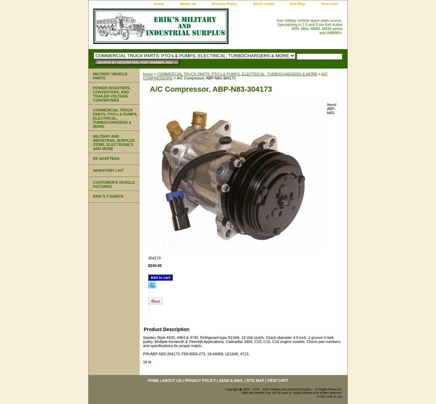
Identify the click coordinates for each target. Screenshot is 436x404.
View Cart (329, 4)
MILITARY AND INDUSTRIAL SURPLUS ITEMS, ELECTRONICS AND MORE (114, 142)
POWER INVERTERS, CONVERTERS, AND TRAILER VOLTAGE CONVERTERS (112, 94)
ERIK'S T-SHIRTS (108, 196)
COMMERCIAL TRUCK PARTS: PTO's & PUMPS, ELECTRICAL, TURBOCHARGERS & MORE (237, 74)
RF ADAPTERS (106, 158)
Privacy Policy (224, 4)
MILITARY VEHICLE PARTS (110, 76)
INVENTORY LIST (108, 170)
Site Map (297, 4)
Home (148, 74)
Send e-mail (263, 4)
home (159, 4)
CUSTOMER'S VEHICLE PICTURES (114, 184)
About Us (188, 4)
